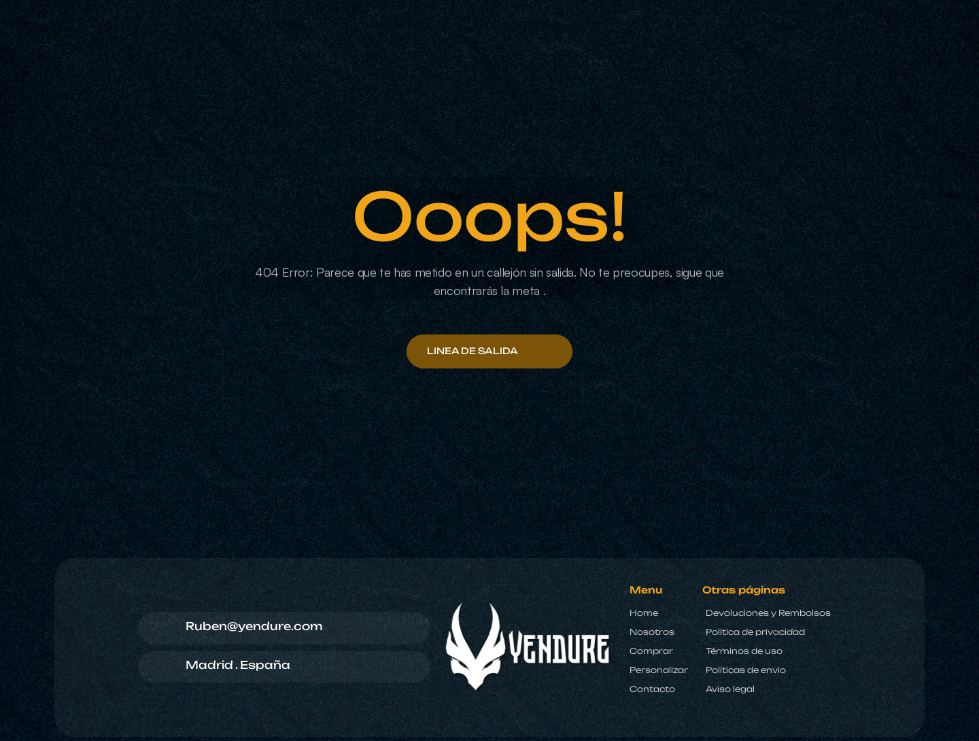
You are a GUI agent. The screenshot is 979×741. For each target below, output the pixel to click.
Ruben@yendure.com (254, 626)
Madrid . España (238, 665)
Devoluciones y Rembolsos (768, 613)
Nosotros (652, 632)
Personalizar (659, 670)
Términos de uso (744, 651)
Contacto (652, 689)
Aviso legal (730, 689)
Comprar (651, 651)
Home (644, 613)
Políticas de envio (746, 670)
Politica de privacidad (755, 632)
